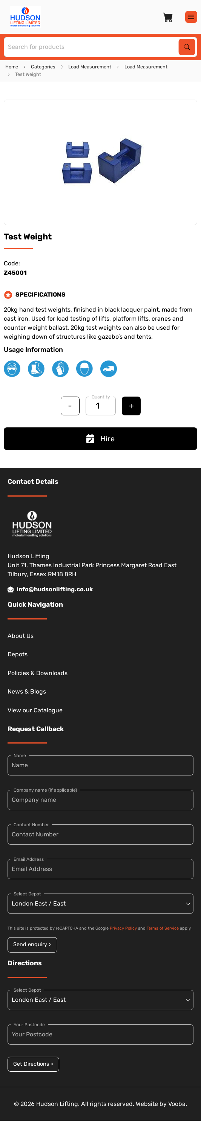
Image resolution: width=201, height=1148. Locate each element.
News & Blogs (27, 691)
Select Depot (27, 894)
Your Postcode (29, 1024)
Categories (43, 67)
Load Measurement (89, 67)
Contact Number (31, 824)
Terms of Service (163, 928)
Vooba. (177, 1103)
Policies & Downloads (38, 673)
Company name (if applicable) (45, 790)
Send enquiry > (32, 944)
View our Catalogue (35, 710)
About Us (21, 635)
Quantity (101, 397)
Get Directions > (33, 1064)
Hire (100, 438)
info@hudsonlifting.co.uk (50, 589)
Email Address (29, 859)
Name (20, 755)
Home (11, 67)
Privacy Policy (123, 928)
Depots (18, 654)
